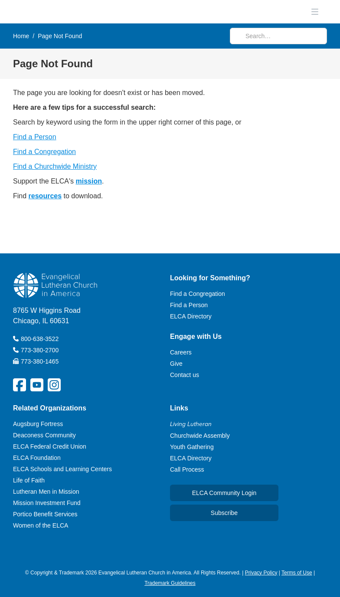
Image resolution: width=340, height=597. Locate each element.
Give (176, 363)
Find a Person (34, 137)
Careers (181, 352)
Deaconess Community (44, 435)
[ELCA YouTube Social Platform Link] (36, 384)
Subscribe (224, 512)
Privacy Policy (261, 573)
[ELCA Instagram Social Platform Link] (54, 384)
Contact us (184, 374)
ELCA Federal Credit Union (49, 446)
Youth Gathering (192, 446)
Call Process (187, 469)
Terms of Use (296, 573)
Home (21, 36)
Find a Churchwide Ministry (55, 166)
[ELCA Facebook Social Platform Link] (19, 384)
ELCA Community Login (224, 492)
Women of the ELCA (40, 525)
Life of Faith (29, 480)
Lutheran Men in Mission (46, 491)
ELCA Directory (191, 316)
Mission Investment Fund (47, 502)
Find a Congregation (44, 151)
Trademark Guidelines (170, 583)
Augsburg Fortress (38, 423)
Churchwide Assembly (200, 435)
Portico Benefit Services (45, 514)
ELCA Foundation (37, 457)
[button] (315, 11)
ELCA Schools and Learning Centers (62, 469)
